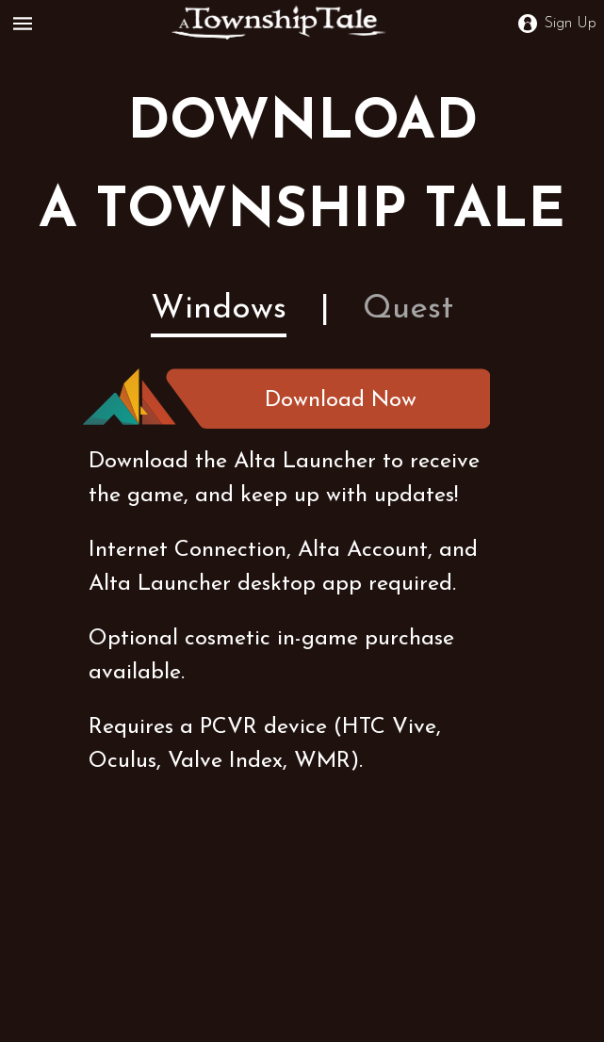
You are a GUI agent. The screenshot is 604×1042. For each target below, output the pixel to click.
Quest (408, 309)
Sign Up (557, 23)
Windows (218, 309)
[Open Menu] (26, 23)
